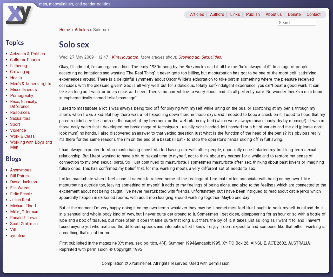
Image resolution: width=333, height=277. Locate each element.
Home (64, 29)
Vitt (13, 229)
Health (16, 77)
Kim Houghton (125, 57)
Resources (20, 112)
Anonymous (20, 170)
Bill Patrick (20, 176)
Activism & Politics (27, 53)
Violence (18, 130)
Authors (217, 14)
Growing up (20, 71)
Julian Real (20, 199)
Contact (314, 14)
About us (274, 14)
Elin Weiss (20, 187)
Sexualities (20, 118)
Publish (253, 14)
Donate (294, 14)
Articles (197, 14)
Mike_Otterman (24, 211)
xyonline (17, 235)
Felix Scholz (21, 193)
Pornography (21, 95)
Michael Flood (23, 205)
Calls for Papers (25, 59)
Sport (15, 124)
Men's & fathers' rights (30, 83)
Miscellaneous (23, 89)
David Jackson (23, 181)
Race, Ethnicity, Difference (23, 104)
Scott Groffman (24, 223)
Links (235, 14)
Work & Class (22, 136)
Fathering (18, 65)
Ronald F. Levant (25, 217)
